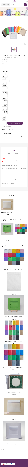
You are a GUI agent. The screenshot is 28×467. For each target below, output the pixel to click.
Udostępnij (8, 129)
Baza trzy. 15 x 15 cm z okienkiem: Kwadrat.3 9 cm (14, 443)
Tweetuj (10, 129)
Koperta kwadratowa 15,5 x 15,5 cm (7, 212)
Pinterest (12, 129)
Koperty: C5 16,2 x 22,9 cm (14, 292)
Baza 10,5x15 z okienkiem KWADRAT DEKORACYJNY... (14, 367)
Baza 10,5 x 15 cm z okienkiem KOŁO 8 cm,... (14, 341)
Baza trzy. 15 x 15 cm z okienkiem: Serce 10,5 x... (14, 269)
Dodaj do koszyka (15, 123)
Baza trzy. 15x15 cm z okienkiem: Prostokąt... (7, 237)
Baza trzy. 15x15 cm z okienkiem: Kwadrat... (14, 316)
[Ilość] (3, 123)
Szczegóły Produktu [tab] (14, 153)
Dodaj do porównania (6, 126)
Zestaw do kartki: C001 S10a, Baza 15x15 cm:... (14, 392)
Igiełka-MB (7, 238)
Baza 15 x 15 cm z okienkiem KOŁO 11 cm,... (21, 237)
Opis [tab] (14, 150)
